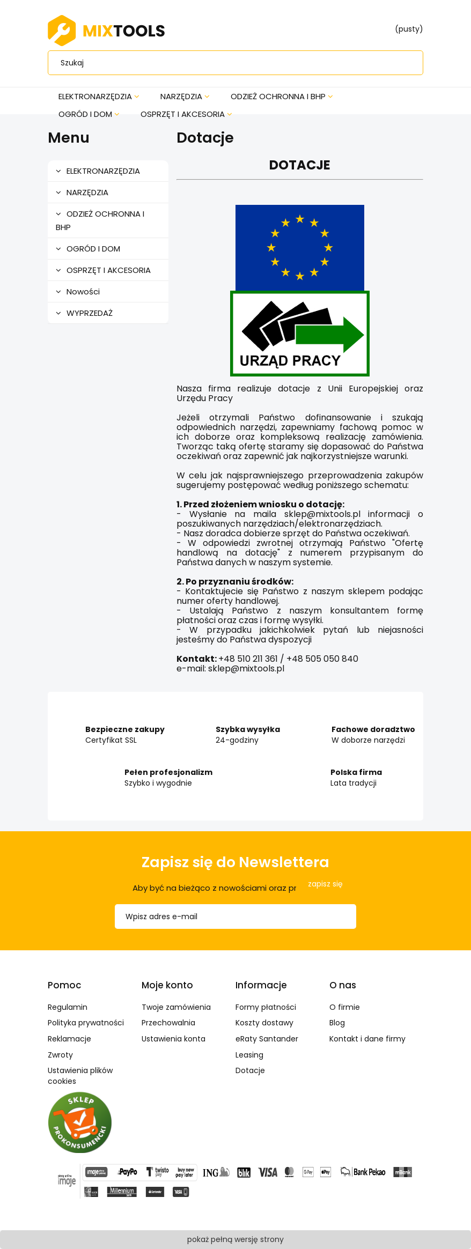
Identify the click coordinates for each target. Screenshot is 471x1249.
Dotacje (250, 1070)
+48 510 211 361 (248, 659)
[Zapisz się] (325, 884)
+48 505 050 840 (322, 659)
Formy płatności (265, 1007)
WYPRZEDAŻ (90, 313)
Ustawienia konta (173, 1038)
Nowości (83, 291)
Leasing (249, 1055)
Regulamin (67, 1007)
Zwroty (60, 1055)
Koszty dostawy (264, 1022)
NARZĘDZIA (87, 192)
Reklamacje (69, 1038)
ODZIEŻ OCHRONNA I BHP (100, 220)
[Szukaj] (407, 62)
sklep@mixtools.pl (246, 668)
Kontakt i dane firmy (367, 1038)
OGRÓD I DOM (93, 248)
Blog (337, 1022)
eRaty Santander (266, 1038)
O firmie (344, 1007)
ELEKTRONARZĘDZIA (103, 170)
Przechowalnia (168, 1022)
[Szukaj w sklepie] (238, 63)
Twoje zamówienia (176, 1007)
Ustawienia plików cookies (80, 1076)
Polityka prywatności (86, 1022)
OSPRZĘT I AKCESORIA (109, 270)
